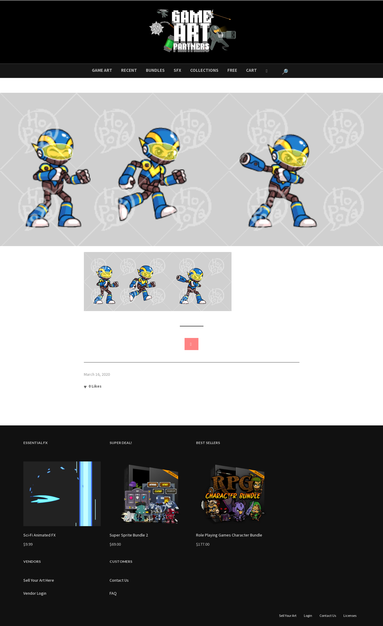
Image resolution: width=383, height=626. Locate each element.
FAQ (113, 593)
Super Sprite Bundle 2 (129, 535)
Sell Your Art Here (38, 580)
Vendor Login (34, 593)
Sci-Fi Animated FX (39, 535)
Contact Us (119, 580)
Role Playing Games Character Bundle (229, 535)
